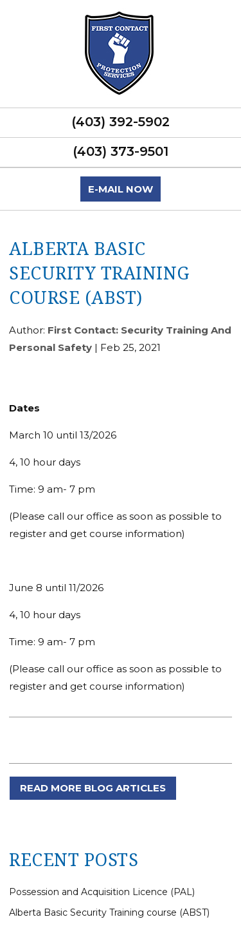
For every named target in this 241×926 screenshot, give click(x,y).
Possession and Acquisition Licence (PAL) (102, 892)
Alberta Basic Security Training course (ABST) (109, 912)
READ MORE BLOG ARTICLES (93, 788)
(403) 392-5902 (120, 121)
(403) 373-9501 (120, 151)
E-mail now (120, 189)
